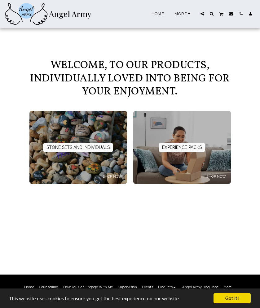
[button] (202, 13)
